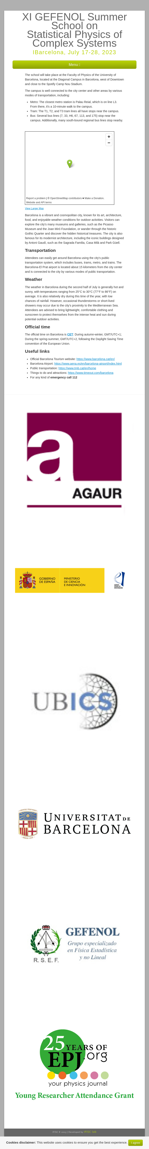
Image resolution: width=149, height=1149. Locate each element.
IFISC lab (90, 1132)
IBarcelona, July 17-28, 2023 (74, 52)
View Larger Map (34, 208)
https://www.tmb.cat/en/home (77, 368)
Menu (74, 65)
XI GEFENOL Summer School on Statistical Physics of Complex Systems (74, 30)
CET (70, 334)
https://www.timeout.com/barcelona (90, 372)
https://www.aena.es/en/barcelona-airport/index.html (88, 363)
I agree (135, 1142)
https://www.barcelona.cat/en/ (95, 359)
